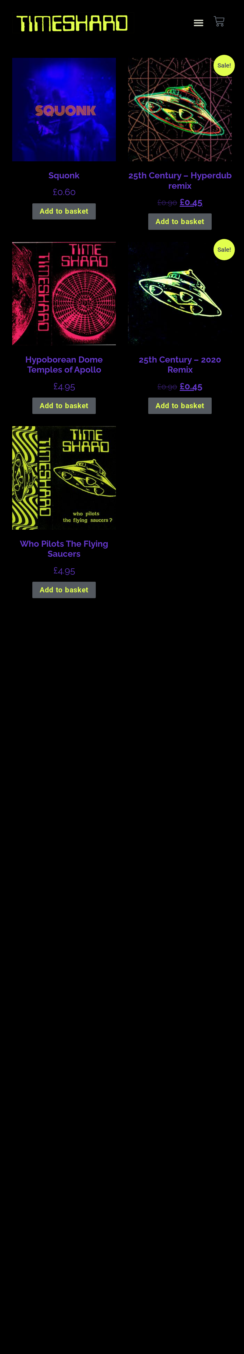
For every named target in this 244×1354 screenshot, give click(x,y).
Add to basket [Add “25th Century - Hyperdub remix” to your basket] (180, 221)
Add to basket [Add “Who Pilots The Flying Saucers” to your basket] (64, 590)
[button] (198, 23)
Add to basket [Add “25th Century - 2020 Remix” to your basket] (180, 406)
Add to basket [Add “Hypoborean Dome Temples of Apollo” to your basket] (64, 406)
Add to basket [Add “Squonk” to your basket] (64, 211)
